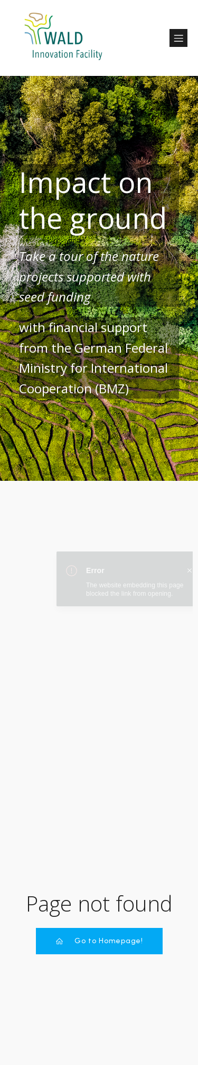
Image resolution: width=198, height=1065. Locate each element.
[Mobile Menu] (178, 38)
